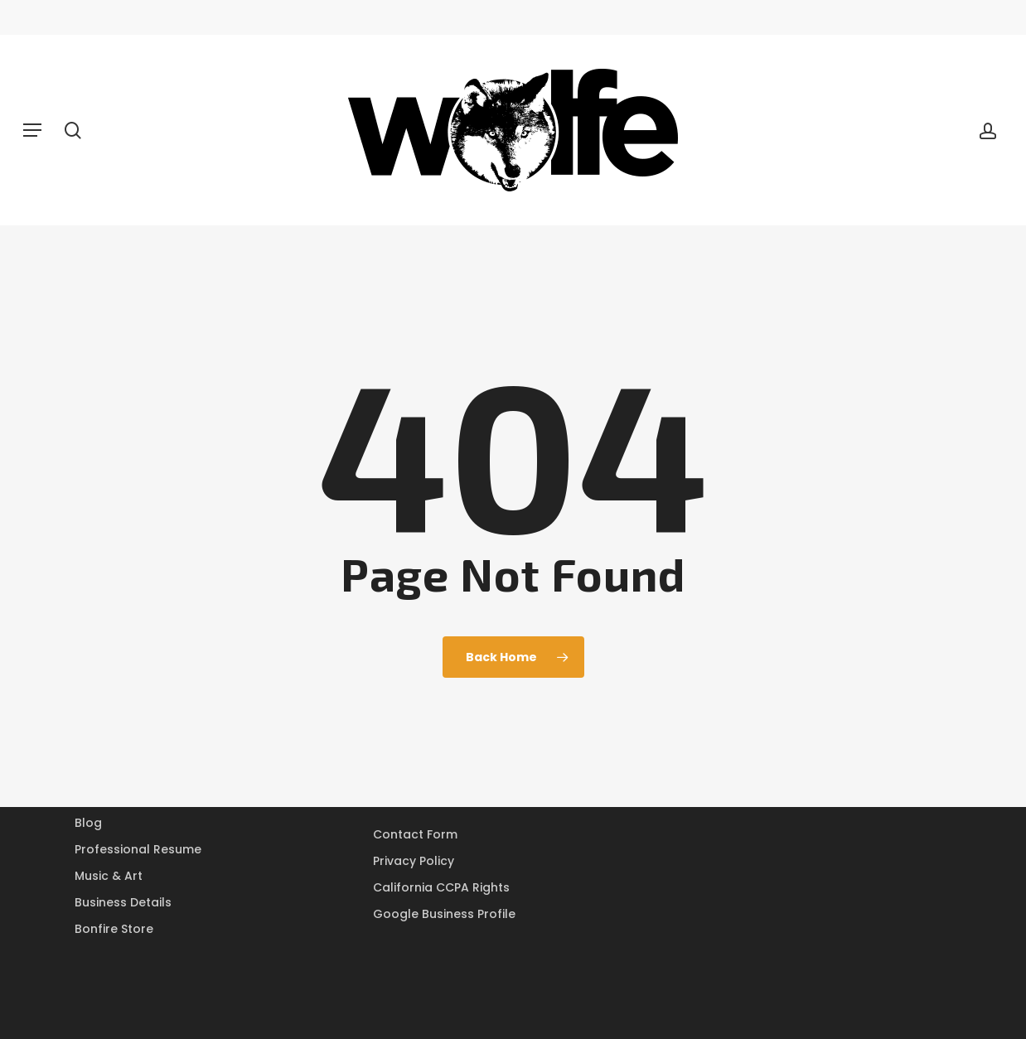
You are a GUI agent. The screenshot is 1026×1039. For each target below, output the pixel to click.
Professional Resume (138, 849)
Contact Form (415, 834)
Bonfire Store (114, 929)
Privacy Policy (413, 861)
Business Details (123, 902)
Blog (88, 822)
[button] (32, 130)
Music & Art (109, 875)
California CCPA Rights (441, 887)
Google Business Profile (444, 914)
